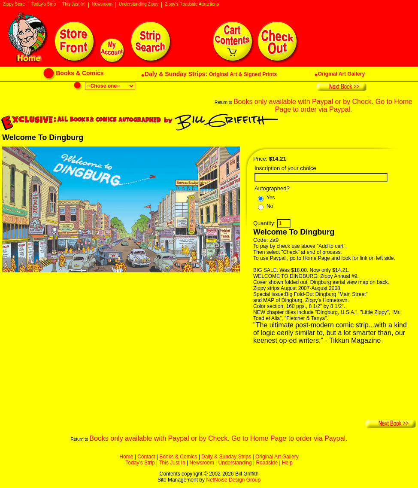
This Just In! (73, 4)
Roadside (267, 463)
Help (287, 463)
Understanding (235, 463)
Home (126, 457)
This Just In (172, 463)
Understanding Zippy (138, 4)
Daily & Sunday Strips (226, 457)
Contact (146, 457)
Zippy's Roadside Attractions (192, 4)
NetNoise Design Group (233, 480)
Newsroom (102, 4)
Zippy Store (14, 4)
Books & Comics (178, 457)
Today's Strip (43, 4)
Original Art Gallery (277, 457)
